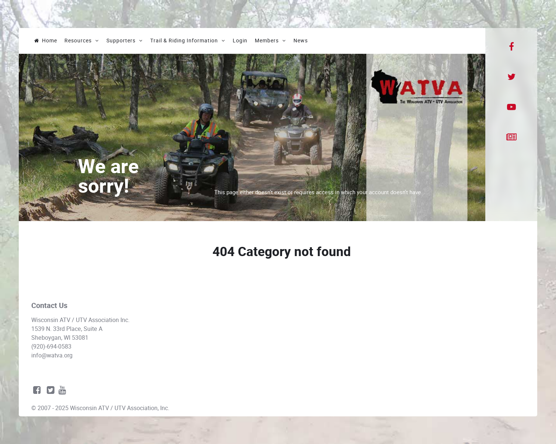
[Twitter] (511, 77)
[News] (511, 137)
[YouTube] (511, 107)
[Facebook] (511, 47)
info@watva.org (52, 355)
